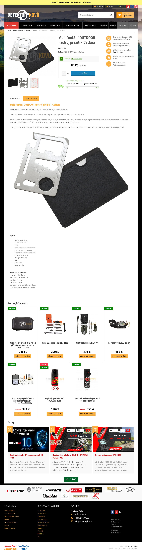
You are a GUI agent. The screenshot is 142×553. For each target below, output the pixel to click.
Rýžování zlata (55, 25)
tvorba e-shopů (122, 548)
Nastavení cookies (9, 528)
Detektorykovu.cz (133, 546)
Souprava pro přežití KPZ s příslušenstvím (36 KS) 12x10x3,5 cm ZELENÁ (23, 400)
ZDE (89, 2)
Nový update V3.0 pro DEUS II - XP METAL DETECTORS (70, 456)
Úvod (9, 30)
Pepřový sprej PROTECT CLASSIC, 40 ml (55, 399)
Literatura (104, 25)
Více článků (71, 479)
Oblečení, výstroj (90, 25)
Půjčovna (133, 25)
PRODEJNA (122, 25)
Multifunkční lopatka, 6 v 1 (87, 343)
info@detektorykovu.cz (84, 521)
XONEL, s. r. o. (115, 522)
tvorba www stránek (132, 548)
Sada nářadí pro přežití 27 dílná (55, 343)
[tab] (15, 98)
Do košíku (83, 73)
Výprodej (113, 25)
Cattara (81, 52)
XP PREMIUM (11, 25)
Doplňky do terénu (31, 30)
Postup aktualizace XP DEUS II (108, 455)
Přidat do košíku (23, 356)
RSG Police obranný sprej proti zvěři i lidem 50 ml (87, 399)
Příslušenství (41, 25)
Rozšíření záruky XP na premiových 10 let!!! (26, 456)
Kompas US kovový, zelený (119, 343)
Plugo (115, 548)
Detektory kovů (27, 25)
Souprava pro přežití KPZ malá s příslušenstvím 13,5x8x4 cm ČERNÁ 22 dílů (23, 345)
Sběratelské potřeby (72, 25)
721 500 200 (82, 518)
